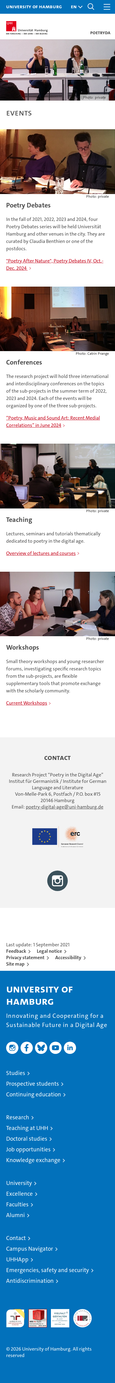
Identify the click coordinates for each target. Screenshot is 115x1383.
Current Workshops (26, 703)
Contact (16, 1238)
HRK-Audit (57, 1315)
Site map (15, 964)
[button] (75, 7)
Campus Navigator (29, 1249)
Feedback (16, 951)
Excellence (19, 1194)
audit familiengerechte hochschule (15, 1318)
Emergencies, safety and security (47, 1270)
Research (17, 1117)
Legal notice (49, 951)
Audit (34, 1312)
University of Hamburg (34, 6)
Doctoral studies (26, 1139)
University (19, 1183)
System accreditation (82, 1315)
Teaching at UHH (27, 1128)
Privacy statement (25, 957)
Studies (15, 1073)
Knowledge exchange (33, 1160)
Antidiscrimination (30, 1281)
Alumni (15, 1215)
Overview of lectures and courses (41, 553)
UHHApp (17, 1259)
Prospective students (32, 1084)
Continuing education (33, 1094)
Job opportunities (28, 1149)
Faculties (17, 1204)
